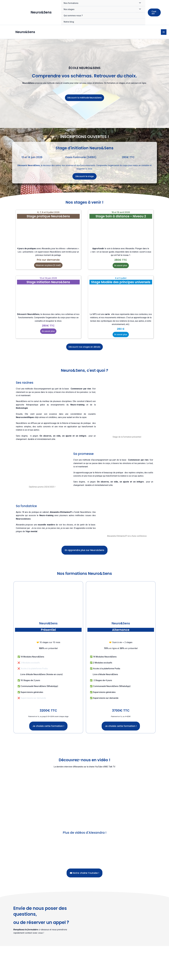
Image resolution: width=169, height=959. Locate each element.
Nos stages (69, 9)
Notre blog (69, 21)
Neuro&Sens (41, 12)
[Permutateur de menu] (139, 9)
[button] (154, 12)
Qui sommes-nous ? (73, 15)
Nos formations (71, 3)
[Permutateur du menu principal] (163, 36)
